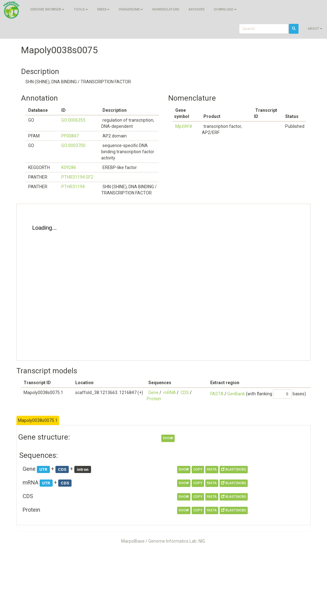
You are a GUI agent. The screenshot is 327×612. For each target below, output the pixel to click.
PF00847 (70, 135)
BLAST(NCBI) (233, 469)
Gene (153, 392)
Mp (183, 126)
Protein (154, 398)
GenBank (236, 393)
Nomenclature (165, 9)
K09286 (68, 167)
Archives (197, 9)
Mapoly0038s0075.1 (38, 420)
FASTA (217, 393)
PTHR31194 (73, 186)
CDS (185, 392)
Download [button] (225, 9)
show (168, 438)
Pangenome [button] (131, 9)
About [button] (315, 29)
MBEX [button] (103, 9)
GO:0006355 (73, 120)
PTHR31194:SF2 (77, 177)
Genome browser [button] (47, 9)
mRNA (169, 392)
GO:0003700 (73, 145)
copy (198, 469)
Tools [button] (81, 9)
